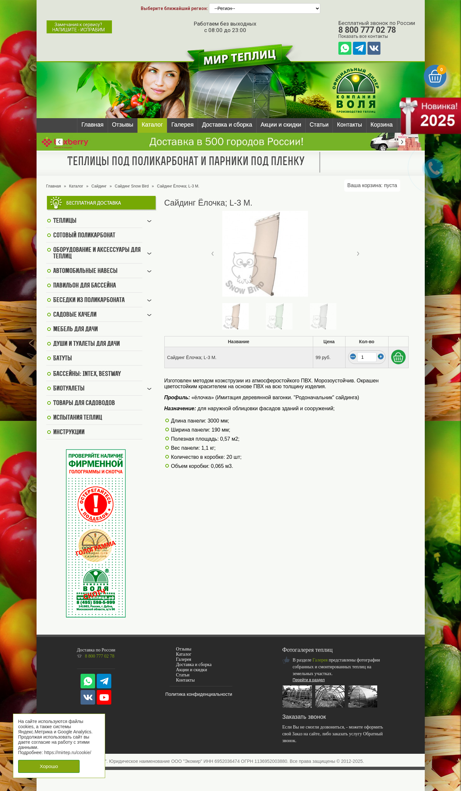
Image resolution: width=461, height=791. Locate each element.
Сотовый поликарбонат (84, 235)
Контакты (349, 124)
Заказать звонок (304, 717)
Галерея (182, 124)
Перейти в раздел (309, 680)
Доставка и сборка (227, 124)
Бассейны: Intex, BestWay (87, 374)
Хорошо (49, 766)
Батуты (62, 359)
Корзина (381, 124)
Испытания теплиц (77, 418)
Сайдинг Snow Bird (132, 186)
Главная (93, 124)
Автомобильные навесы (85, 271)
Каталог (152, 124)
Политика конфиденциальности (198, 694)
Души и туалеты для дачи (86, 344)
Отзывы (122, 124)
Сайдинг (99, 186)
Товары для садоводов (84, 403)
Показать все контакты (363, 36)
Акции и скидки (280, 124)
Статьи (319, 124)
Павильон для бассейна (84, 286)
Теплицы (64, 221)
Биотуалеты (68, 389)
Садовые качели (74, 315)
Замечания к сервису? (78, 27)
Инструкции (68, 432)
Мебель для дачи (75, 329)
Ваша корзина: (372, 185)
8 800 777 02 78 (367, 30)
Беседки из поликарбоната (89, 300)
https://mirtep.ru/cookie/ (67, 752)
